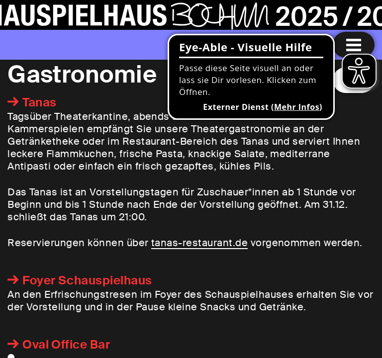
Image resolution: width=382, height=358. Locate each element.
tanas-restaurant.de (199, 242)
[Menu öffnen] (354, 45)
